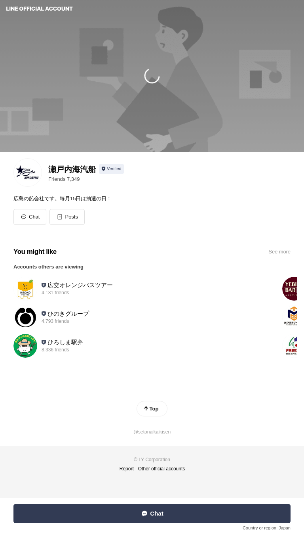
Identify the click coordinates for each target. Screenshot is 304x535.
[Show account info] (111, 169)
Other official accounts (161, 469)
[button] (67, 217)
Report (127, 469)
